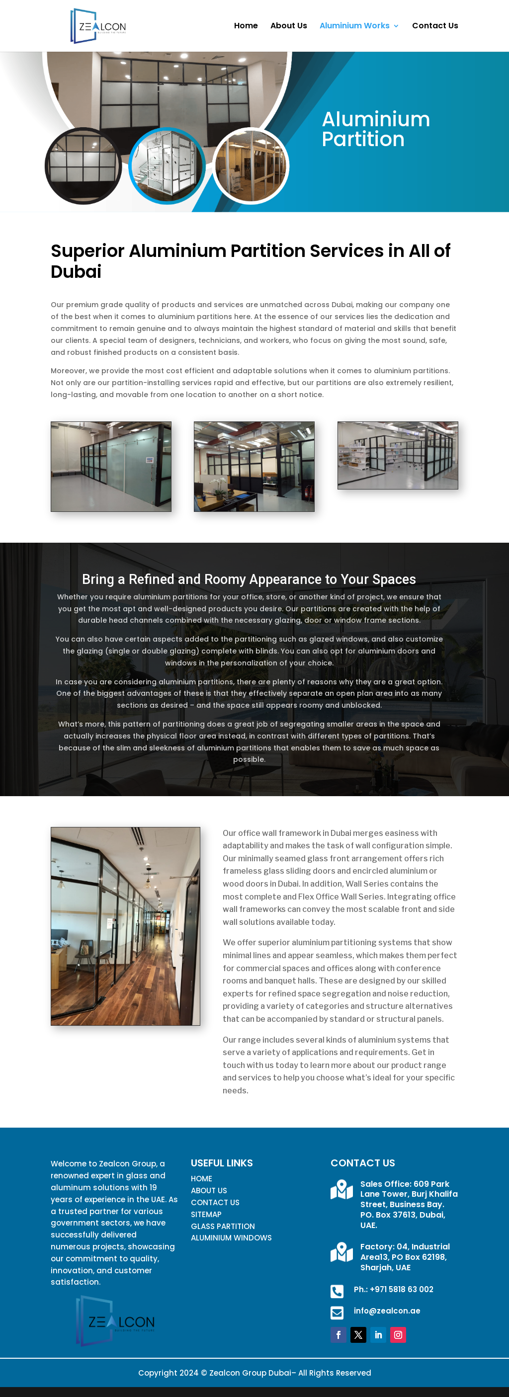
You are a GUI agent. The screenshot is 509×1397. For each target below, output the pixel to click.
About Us (288, 26)
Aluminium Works (355, 26)
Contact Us (435, 26)
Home (246, 26)
